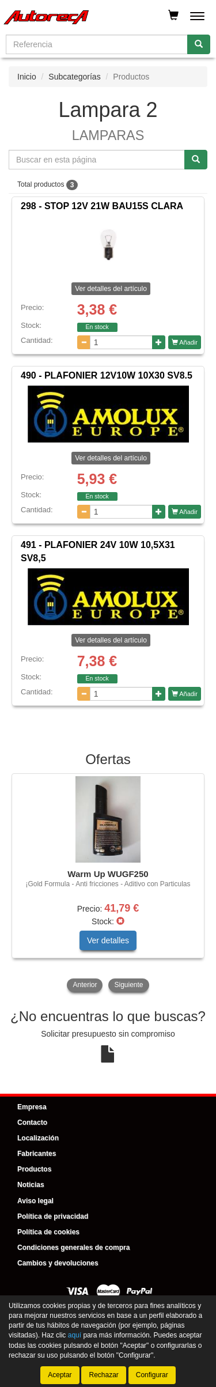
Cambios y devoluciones (57, 1263)
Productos (34, 1169)
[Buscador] (97, 44)
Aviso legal (35, 1201)
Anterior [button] (85, 985)
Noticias (30, 1185)
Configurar (152, 1375)
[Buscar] (198, 44)
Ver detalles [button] (108, 940)
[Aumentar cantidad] (158, 342)
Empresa (32, 1107)
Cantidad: (37, 340)
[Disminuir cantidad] (83, 342)
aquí (74, 1336)
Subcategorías (74, 76)
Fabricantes (36, 1154)
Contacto (32, 1122)
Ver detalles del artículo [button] (111, 289)
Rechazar (103, 1375)
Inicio (26, 76)
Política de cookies (48, 1232)
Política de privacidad (52, 1216)
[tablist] (108, 884)
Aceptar (59, 1375)
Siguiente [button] (128, 985)
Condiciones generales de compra (73, 1248)
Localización (38, 1138)
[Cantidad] (121, 342)
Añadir (185, 342)
